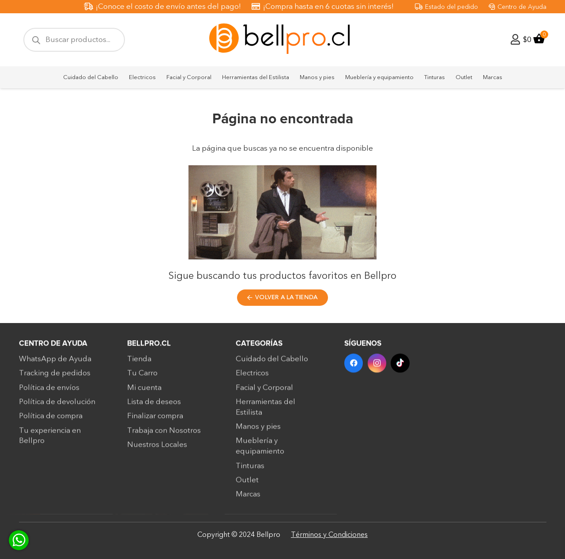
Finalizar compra (155, 419)
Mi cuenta (144, 391)
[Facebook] (353, 366)
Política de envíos (49, 391)
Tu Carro (142, 377)
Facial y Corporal (264, 391)
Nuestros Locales (157, 448)
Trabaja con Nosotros (164, 434)
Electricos (252, 377)
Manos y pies (258, 430)
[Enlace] (515, 39)
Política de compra (51, 419)
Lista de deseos (154, 405)
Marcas (248, 498)
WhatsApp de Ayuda (55, 362)
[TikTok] (400, 366)
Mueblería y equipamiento (260, 450)
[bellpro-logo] (282, 40)
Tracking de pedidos (54, 377)
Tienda (139, 362)
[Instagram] (377, 366)
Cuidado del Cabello (272, 362)
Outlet (247, 484)
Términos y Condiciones (329, 535)
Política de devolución (57, 405)
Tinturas (250, 469)
